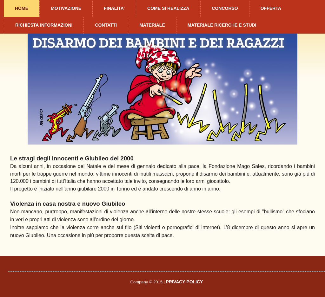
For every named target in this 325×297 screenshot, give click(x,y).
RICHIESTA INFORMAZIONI (43, 25)
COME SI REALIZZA (168, 8)
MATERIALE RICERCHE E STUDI (222, 25)
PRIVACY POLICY (184, 281)
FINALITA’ (114, 8)
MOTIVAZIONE (66, 8)
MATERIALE (152, 25)
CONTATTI (106, 25)
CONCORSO (225, 8)
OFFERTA (271, 8)
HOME (21, 8)
